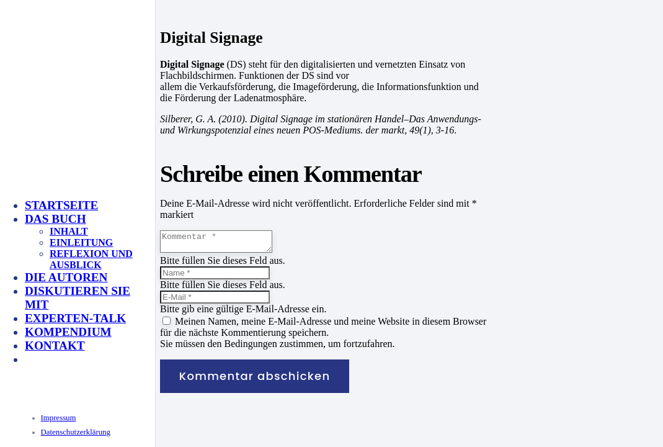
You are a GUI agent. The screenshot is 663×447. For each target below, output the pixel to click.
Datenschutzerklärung (75, 432)
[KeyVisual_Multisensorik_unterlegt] (157, 312)
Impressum (58, 417)
